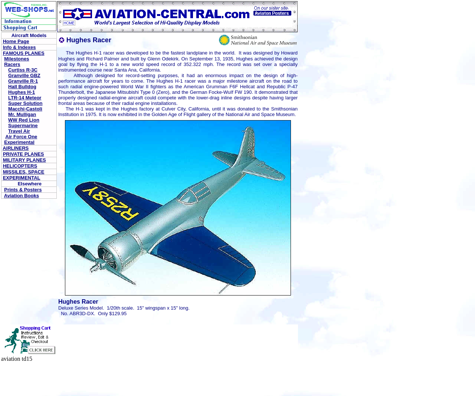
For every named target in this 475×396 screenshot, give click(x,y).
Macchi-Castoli (25, 109)
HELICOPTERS (20, 166)
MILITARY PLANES (24, 160)
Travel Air (19, 131)
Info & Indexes (19, 47)
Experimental (19, 142)
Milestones (16, 59)
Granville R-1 (23, 81)
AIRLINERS (16, 148)
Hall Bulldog (22, 86)
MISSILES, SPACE (24, 172)
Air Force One (21, 136)
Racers (12, 64)
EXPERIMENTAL (21, 178)
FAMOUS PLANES (24, 53)
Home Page (16, 41)
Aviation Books (21, 195)
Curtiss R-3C (22, 70)
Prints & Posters (23, 189)
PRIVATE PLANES (23, 154)
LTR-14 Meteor (24, 97)
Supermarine (22, 125)
